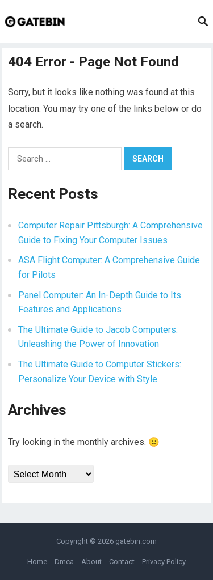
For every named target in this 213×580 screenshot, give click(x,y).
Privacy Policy (164, 561)
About (91, 561)
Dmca (64, 561)
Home (37, 561)
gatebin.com (136, 541)
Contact (122, 561)
